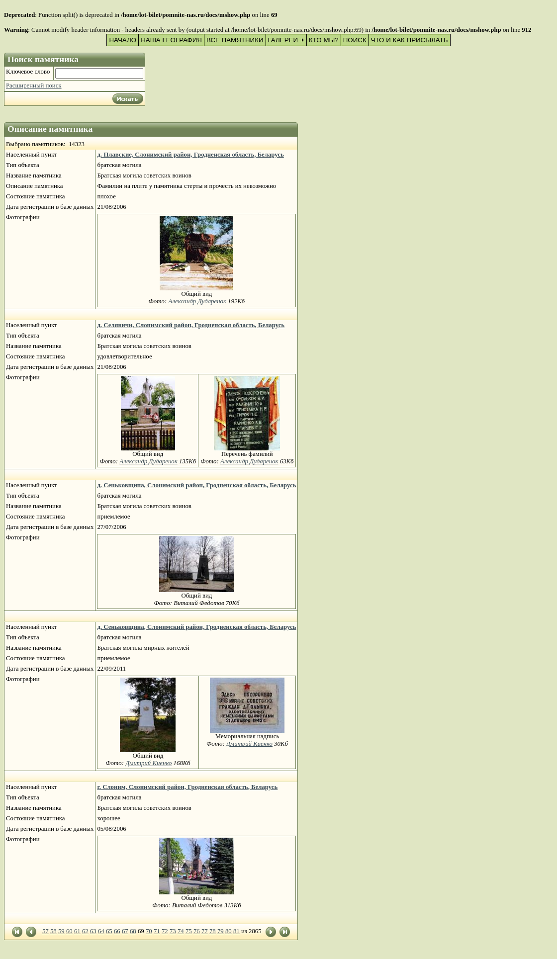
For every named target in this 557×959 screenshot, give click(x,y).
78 (212, 931)
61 (77, 931)
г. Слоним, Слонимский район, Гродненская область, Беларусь (187, 787)
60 (69, 931)
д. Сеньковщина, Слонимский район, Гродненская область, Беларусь (196, 485)
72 (165, 931)
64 (101, 931)
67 (125, 931)
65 (109, 931)
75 (189, 931)
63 (93, 931)
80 (228, 931)
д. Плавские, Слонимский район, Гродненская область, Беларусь (190, 154)
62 (85, 931)
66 (117, 931)
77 (204, 931)
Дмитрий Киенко (148, 763)
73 (173, 931)
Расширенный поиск (34, 85)
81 (236, 931)
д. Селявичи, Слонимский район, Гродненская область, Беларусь (190, 325)
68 (133, 931)
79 (220, 931)
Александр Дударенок (197, 301)
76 (196, 931)
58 (53, 931)
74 (181, 931)
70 (149, 931)
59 (61, 931)
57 (45, 931)
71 (157, 931)
